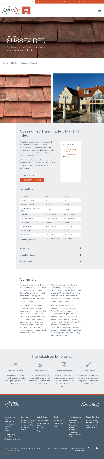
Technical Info (26, 189)
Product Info (25, 248)
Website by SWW (10, 453)
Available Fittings (27, 255)
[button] (72, 10)
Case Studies (58, 423)
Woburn (24, 63)
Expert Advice (26, 261)
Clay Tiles (14, 63)
